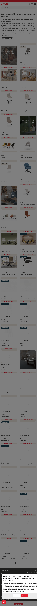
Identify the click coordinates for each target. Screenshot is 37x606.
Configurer (16, 595)
